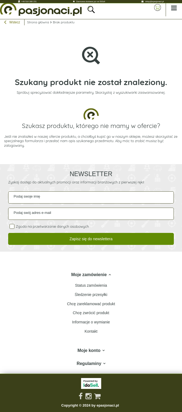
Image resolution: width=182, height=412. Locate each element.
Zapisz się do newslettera (91, 239)
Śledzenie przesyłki (91, 294)
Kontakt (91, 331)
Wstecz (12, 22)
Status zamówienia (91, 285)
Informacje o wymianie (91, 322)
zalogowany (14, 145)
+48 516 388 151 (29, 1)
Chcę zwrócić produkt (91, 313)
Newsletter (91, 173)
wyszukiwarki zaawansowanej (140, 92)
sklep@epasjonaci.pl (154, 1)
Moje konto (89, 350)
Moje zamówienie (89, 274)
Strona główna (38, 22)
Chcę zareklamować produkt (91, 304)
